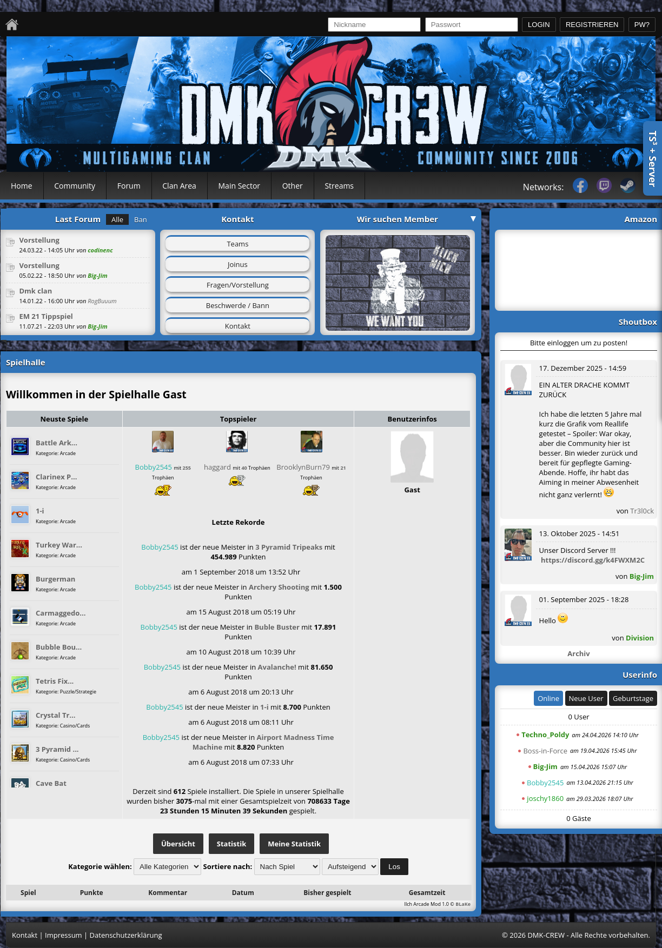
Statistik (231, 844)
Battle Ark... (56, 443)
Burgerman (55, 579)
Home (21, 186)
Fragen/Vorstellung (238, 285)
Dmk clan (35, 291)
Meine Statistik (294, 844)
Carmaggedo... (60, 613)
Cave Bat (51, 783)
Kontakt (237, 326)
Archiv (578, 653)
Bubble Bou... (59, 647)
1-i (40, 511)
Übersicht (178, 844)
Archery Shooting (279, 587)
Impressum (63, 935)
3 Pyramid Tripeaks (288, 547)
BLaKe (463, 903)
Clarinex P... (56, 477)
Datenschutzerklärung (126, 935)
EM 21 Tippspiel (45, 316)
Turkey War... (59, 545)
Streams (339, 186)
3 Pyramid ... (57, 749)
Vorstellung (39, 240)
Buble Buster (277, 627)
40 (244, 467)
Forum (129, 186)
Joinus (238, 264)
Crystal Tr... (55, 715)
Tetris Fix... (55, 681)
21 (343, 467)
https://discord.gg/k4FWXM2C (593, 560)
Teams (237, 244)
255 (187, 467)
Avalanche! (277, 667)
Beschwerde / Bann (237, 305)
